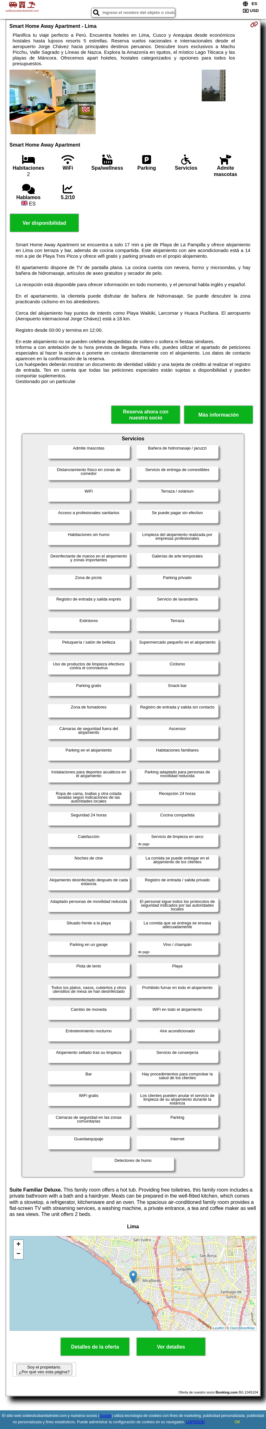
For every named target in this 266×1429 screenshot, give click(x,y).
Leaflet (218, 1328)
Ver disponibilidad (44, 223)
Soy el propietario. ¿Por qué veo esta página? (44, 1369)
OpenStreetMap (242, 1328)
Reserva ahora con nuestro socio (145, 414)
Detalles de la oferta (95, 1347)
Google (105, 1415)
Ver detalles (171, 1347)
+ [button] (18, 1245)
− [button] (18, 1254)
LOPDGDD (195, 1422)
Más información (219, 415)
